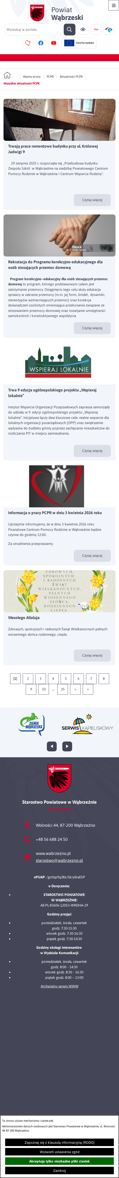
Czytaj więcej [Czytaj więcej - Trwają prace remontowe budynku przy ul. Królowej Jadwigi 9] (92, 200)
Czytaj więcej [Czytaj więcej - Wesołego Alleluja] (92, 655)
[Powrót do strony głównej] (10, 75)
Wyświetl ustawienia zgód (59, 1152)
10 (44, 689)
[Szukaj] (69, 29)
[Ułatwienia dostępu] (83, 29)
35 (63, 689)
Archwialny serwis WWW (59, 986)
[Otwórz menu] (113, 5)
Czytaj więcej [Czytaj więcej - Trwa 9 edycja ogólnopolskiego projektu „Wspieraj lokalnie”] (92, 451)
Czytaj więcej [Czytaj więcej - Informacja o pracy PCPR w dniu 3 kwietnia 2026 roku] (92, 556)
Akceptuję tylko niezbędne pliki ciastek (59, 1161)
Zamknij (59, 1171)
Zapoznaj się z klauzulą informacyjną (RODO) (60, 1142)
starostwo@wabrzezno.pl (59, 860)
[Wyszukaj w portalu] (40, 29)
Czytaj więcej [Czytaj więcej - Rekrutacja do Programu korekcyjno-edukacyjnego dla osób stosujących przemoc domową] (92, 328)
